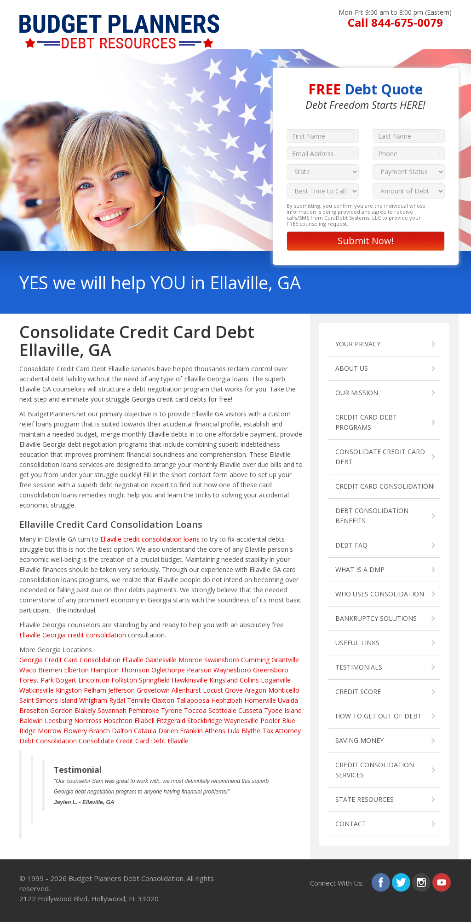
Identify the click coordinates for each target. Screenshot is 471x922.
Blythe (250, 730)
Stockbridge (204, 720)
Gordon (61, 710)
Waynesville (241, 720)
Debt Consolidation (48, 740)
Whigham (93, 700)
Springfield (154, 680)
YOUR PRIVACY (357, 343)
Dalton (122, 730)
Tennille (138, 700)
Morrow (50, 730)
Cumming (255, 659)
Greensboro (270, 669)
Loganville (276, 680)
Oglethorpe (168, 669)
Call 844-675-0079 (395, 22)
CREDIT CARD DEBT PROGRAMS (366, 422)
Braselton (33, 710)
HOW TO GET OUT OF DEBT (378, 716)
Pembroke (143, 710)
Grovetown (153, 690)
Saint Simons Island (48, 700)
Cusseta (250, 710)
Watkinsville (36, 690)
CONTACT (350, 823)
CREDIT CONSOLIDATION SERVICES (374, 769)
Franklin (191, 730)
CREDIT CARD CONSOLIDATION (384, 486)
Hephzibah (226, 700)
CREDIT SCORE (358, 691)
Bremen (50, 669)
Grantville (285, 659)
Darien (168, 730)
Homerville (260, 700)
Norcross (88, 720)
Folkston (124, 680)
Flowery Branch (86, 730)
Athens (215, 730)
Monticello (283, 690)
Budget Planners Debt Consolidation (126, 878)
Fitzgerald (170, 720)
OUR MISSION (356, 392)
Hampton (105, 669)
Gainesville (161, 659)
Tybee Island (283, 710)
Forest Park (36, 680)
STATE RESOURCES (364, 799)
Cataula (145, 730)
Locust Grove (223, 690)
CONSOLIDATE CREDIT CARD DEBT (380, 456)
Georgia (31, 659)
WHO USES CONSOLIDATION (379, 593)
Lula (233, 730)
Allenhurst (186, 690)
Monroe (190, 659)
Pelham (95, 690)
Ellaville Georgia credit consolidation (72, 634)
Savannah (112, 710)
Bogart (66, 680)
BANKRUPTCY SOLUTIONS (376, 618)
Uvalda (288, 700)
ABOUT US (351, 368)
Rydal (117, 700)
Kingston (69, 690)
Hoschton (117, 720)
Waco (27, 669)
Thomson (135, 669)
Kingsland (223, 680)
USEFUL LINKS (357, 642)
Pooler (270, 720)
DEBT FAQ (351, 545)
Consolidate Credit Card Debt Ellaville (134, 740)
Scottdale (222, 710)
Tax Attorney (281, 730)
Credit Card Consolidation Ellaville (94, 659)
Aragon (255, 690)
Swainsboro (221, 659)
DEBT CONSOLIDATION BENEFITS (371, 515)
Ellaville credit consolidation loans (150, 539)
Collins (249, 680)
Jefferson (121, 690)
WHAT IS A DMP (360, 569)
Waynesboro (232, 669)
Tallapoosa (192, 700)
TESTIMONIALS (358, 667)
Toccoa (195, 710)
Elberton (76, 669)
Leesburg (58, 720)
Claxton (163, 700)
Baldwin (31, 720)
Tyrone (171, 710)
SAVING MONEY (359, 740)
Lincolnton (93, 680)
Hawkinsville (189, 680)
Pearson (199, 669)
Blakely (85, 710)
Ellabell (144, 720)
